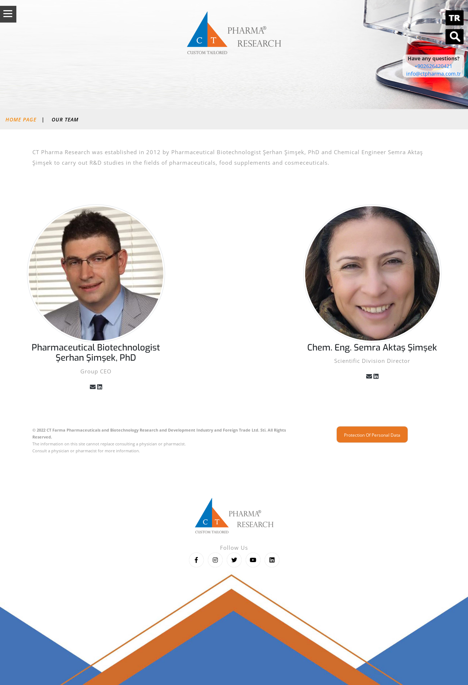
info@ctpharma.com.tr (433, 73)
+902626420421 (433, 66)
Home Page (20, 119)
